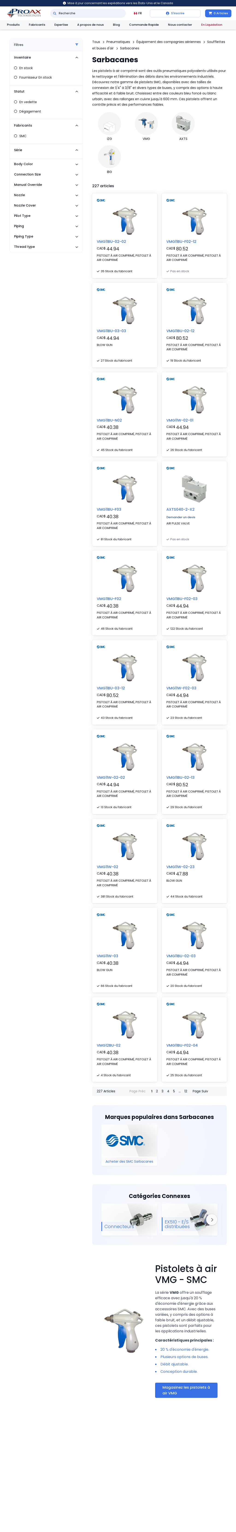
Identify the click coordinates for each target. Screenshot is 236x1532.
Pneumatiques (118, 42)
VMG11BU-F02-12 (181, 241)
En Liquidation (211, 25)
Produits (13, 25)
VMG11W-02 (107, 866)
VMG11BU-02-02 (111, 241)
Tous (96, 42)
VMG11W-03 (107, 956)
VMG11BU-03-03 (111, 331)
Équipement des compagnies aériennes (168, 42)
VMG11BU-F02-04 (182, 1045)
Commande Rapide (144, 25)
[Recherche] (55, 13)
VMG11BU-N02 (109, 420)
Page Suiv (200, 1091)
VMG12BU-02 (109, 1045)
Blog (116, 25)
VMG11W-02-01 (179, 420)
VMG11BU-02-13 (180, 777)
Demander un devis (180, 517)
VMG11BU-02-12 (180, 331)
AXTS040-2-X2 (180, 509)
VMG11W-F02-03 (181, 688)
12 (185, 1091)
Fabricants (37, 25)
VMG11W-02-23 (180, 866)
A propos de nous (90, 25)
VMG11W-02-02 (111, 777)
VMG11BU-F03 (109, 509)
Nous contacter (180, 25)
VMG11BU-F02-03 (182, 598)
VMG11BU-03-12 (111, 688)
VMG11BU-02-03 (181, 956)
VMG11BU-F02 (109, 598)
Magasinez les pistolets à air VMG (186, 1390)
